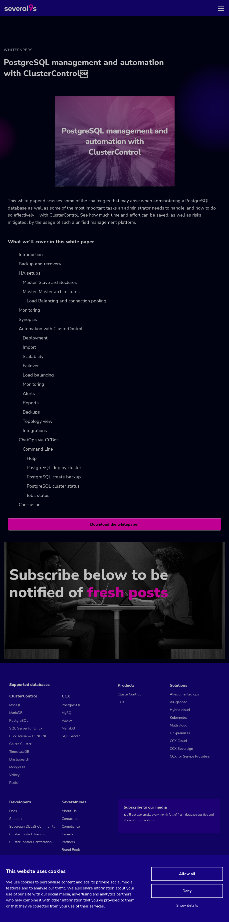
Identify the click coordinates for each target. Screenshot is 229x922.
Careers (67, 834)
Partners (68, 842)
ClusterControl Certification (30, 842)
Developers (20, 802)
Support (15, 818)
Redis (13, 782)
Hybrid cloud (180, 709)
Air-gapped (178, 702)
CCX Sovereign (181, 748)
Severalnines (74, 802)
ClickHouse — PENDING (28, 736)
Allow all (187, 873)
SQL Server (71, 736)
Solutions (178, 685)
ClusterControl (23, 696)
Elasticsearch (19, 759)
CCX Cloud (178, 741)
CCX (66, 696)
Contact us (70, 818)
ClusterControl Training (27, 834)
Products (126, 685)
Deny (187, 890)
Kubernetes (179, 717)
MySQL (15, 705)
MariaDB (15, 712)
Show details (187, 905)
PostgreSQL (18, 720)
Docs (13, 811)
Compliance (71, 826)
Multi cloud (178, 725)
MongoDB (17, 767)
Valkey (14, 775)
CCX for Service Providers (190, 756)
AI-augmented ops (184, 694)
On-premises (180, 733)
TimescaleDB (19, 751)
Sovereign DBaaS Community (32, 826)
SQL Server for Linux (25, 728)
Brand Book (71, 849)
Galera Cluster (20, 744)
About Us (69, 811)
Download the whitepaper (114, 524)
